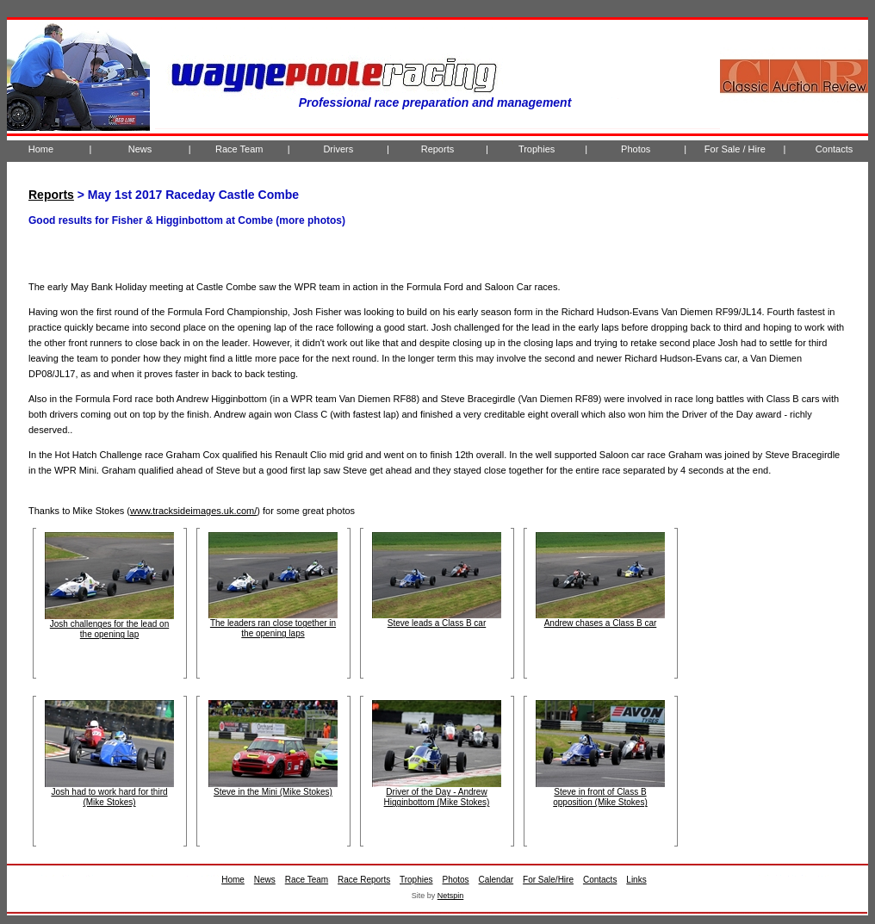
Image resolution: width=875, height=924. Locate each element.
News (140, 149)
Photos (635, 149)
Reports (438, 149)
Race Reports (364, 879)
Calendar (496, 879)
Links (636, 879)
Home (40, 149)
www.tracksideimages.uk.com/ (193, 510)
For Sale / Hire (735, 149)
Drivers (338, 149)
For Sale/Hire (548, 879)
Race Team (239, 149)
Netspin (451, 895)
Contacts (834, 149)
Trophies (536, 149)
